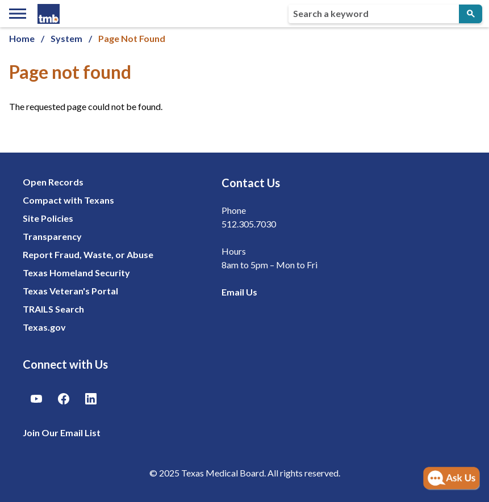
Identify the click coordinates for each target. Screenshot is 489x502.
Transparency (52, 236)
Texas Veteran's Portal (70, 290)
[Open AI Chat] (451, 479)
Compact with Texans (68, 200)
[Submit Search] (470, 14)
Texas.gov (44, 327)
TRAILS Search (53, 308)
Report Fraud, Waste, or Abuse (88, 254)
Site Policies (48, 218)
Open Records (53, 181)
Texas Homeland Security (76, 272)
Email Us (239, 291)
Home (22, 38)
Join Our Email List (62, 432)
